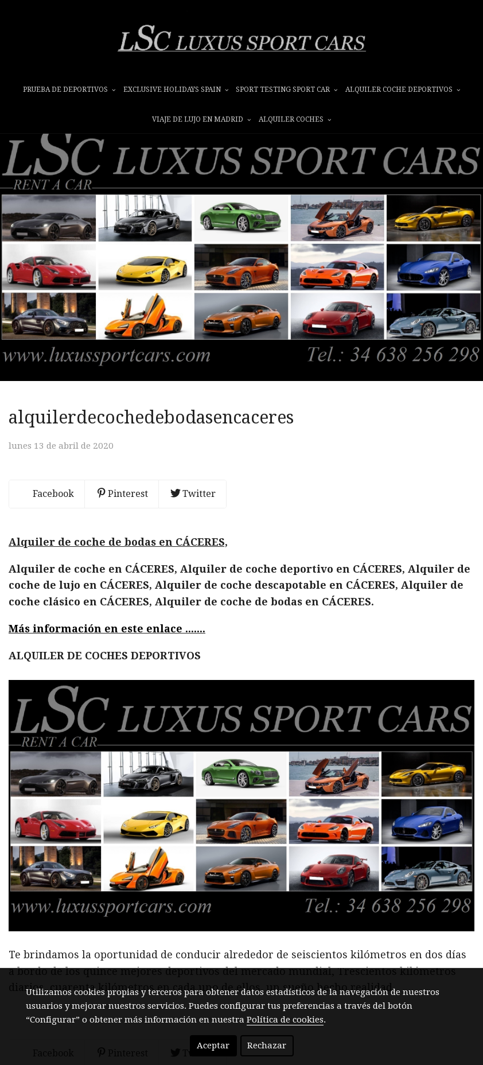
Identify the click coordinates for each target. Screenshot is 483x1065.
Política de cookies (285, 1020)
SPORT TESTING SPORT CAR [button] (286, 90)
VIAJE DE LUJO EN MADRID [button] (201, 120)
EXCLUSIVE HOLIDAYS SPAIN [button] (175, 90)
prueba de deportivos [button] (69, 90)
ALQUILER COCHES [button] (295, 120)
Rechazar (266, 1045)
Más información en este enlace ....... (107, 656)
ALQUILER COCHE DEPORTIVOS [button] (402, 90)
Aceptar (213, 1045)
